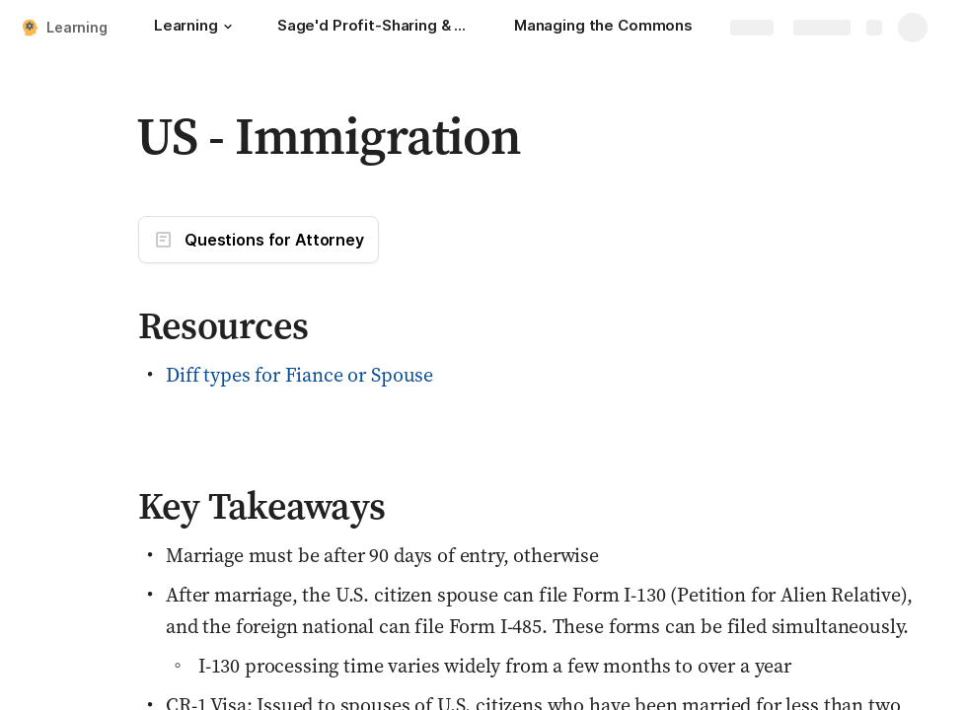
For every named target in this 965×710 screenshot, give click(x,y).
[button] (228, 26)
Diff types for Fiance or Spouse (299, 375)
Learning (77, 27)
